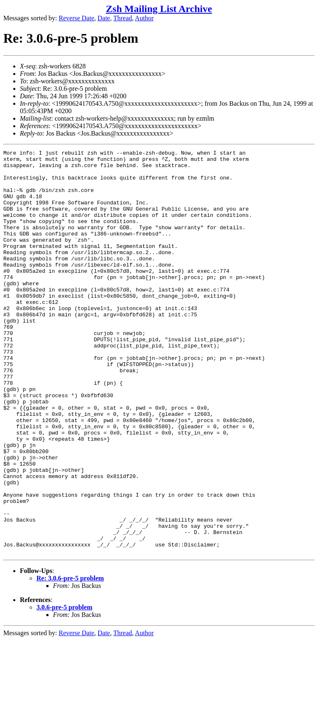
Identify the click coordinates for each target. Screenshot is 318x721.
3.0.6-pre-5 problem (64, 688)
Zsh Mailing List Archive (159, 8)
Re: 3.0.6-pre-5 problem (70, 659)
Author (144, 18)
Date (104, 18)
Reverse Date (76, 18)
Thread (122, 18)
